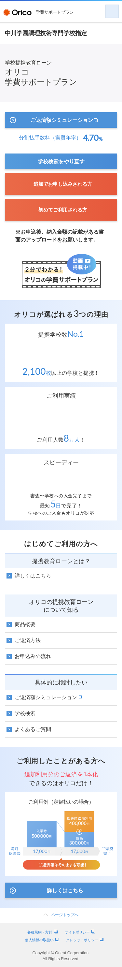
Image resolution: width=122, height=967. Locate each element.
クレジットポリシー (84, 940)
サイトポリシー (80, 932)
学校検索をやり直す (61, 161)
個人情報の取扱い (42, 940)
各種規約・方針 (42, 932)
